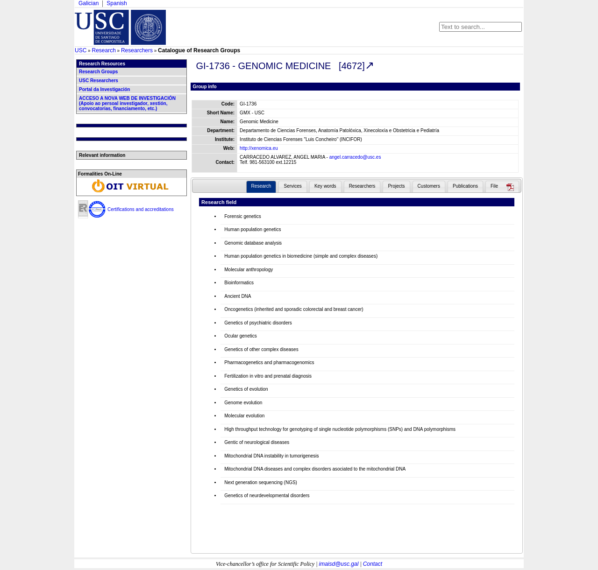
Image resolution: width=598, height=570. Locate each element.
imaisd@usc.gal (339, 564)
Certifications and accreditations (140, 209)
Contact (372, 564)
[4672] (352, 66)
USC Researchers (98, 80)
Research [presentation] (261, 186)
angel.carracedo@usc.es (355, 157)
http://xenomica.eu (259, 148)
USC (80, 50)
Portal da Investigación (104, 89)
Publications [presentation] (465, 186)
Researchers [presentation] (362, 186)
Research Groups (98, 71)
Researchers (137, 50)
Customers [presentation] (429, 186)
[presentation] (502, 187)
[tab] (261, 187)
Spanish (117, 3)
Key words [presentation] (325, 186)
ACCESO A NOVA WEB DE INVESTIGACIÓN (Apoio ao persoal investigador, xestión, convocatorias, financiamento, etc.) (127, 103)
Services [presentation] (292, 186)
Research (103, 50)
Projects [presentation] (396, 186)
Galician (88, 3)
